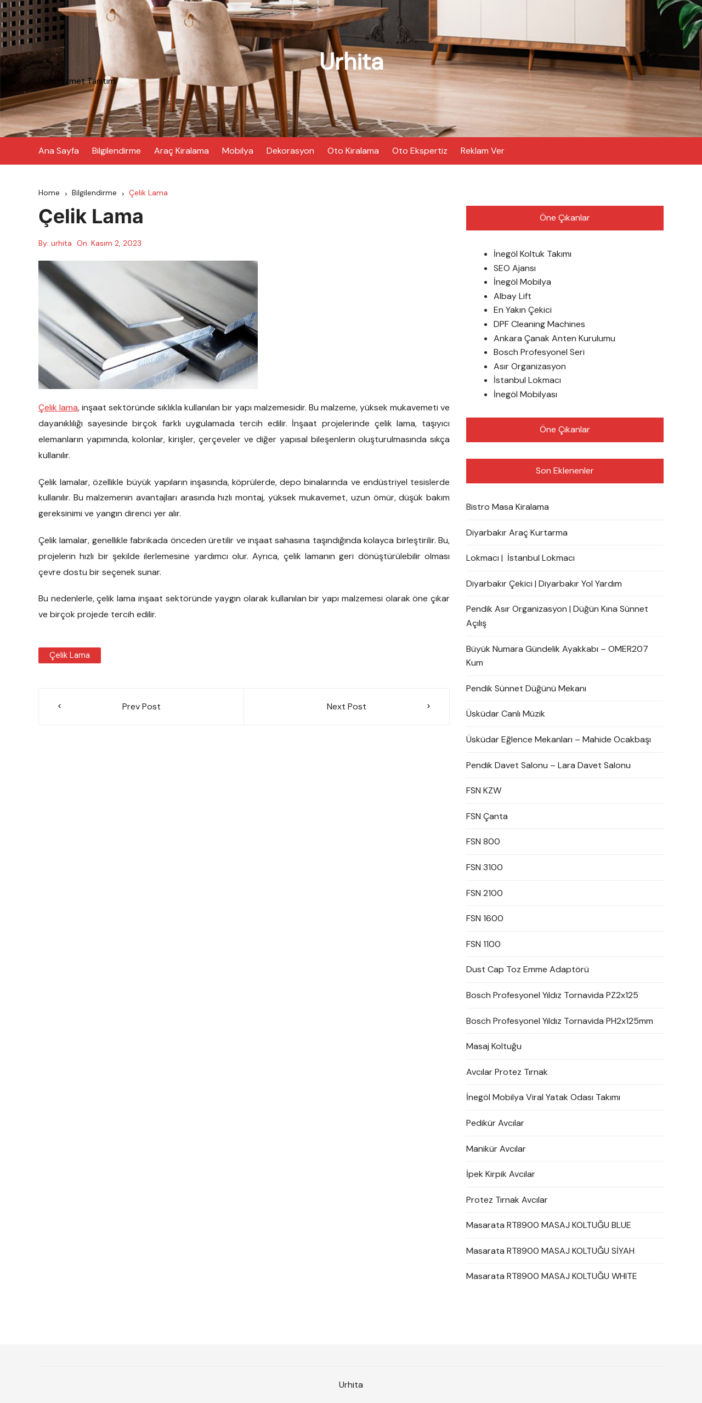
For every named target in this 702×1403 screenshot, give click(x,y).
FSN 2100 (484, 893)
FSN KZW (483, 790)
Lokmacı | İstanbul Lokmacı (520, 558)
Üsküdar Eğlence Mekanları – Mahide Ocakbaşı (558, 739)
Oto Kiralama (353, 150)
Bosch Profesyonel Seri (539, 352)
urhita (61, 243)
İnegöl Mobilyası (525, 394)
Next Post (346, 706)
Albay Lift (512, 296)
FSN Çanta (487, 816)
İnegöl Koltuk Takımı (532, 254)
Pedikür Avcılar (495, 1123)
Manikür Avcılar (496, 1148)
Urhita (351, 62)
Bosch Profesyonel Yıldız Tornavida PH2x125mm (559, 1021)
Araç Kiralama (181, 150)
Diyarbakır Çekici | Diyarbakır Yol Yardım (544, 583)
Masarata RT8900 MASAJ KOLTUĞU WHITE (551, 1276)
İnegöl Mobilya (522, 282)
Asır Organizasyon (530, 366)
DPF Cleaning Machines (539, 324)
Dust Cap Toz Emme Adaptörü (527, 969)
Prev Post (141, 706)
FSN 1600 (484, 918)
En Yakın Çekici (523, 309)
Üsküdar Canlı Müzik (505, 713)
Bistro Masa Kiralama (507, 506)
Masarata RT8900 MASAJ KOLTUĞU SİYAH (550, 1250)
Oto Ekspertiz (420, 150)
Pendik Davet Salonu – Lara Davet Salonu (548, 765)
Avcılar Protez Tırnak (507, 1072)
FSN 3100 (484, 867)
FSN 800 (483, 841)
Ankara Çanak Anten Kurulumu (554, 338)
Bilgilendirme (116, 150)
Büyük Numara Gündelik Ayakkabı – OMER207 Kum (557, 656)
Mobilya (237, 150)
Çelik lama (58, 407)
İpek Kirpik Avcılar (500, 1174)
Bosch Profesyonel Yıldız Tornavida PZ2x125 (552, 995)
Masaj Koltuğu (494, 1046)
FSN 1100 (483, 944)
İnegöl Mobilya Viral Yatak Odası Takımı (543, 1097)
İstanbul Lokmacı (527, 380)
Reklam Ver (483, 150)
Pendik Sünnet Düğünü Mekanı (526, 688)
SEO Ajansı (515, 268)
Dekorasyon (290, 150)
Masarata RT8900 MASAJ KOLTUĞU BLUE (548, 1225)
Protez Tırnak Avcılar (507, 1199)
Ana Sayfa (58, 150)
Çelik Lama (69, 655)
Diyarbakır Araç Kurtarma (517, 532)
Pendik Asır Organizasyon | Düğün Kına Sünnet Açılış (557, 616)
